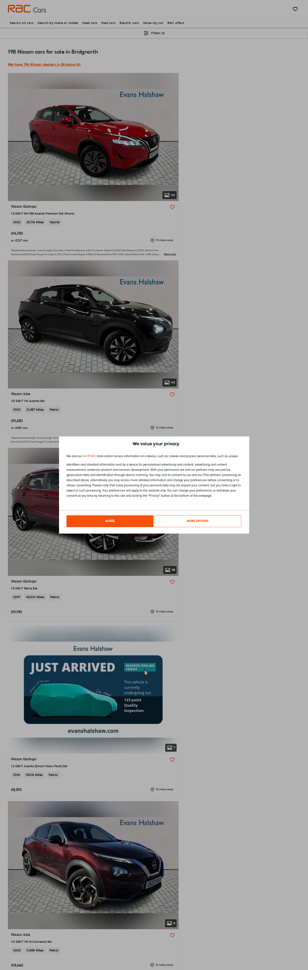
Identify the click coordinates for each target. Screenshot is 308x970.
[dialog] (154, 485)
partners (89, 457)
